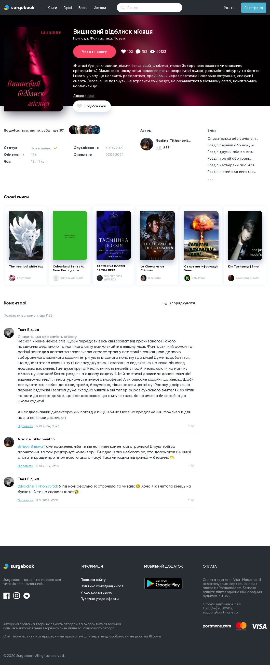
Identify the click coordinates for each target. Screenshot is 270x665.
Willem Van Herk (71, 278)
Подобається (95, 106)
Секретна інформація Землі (201, 268)
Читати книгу (94, 51)
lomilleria (154, 278)
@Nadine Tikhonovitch (38, 486)
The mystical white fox (26, 266)
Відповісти (25, 426)
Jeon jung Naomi (247, 278)
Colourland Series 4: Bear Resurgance (68, 268)
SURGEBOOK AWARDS (113, 278)
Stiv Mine (198, 278)
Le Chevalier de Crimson (152, 268)
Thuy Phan (24, 278)
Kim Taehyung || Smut (244, 266)
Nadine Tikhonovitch (173, 140)
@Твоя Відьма (30, 446)
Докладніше (83, 96)
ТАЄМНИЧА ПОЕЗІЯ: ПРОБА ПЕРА (111, 268)
